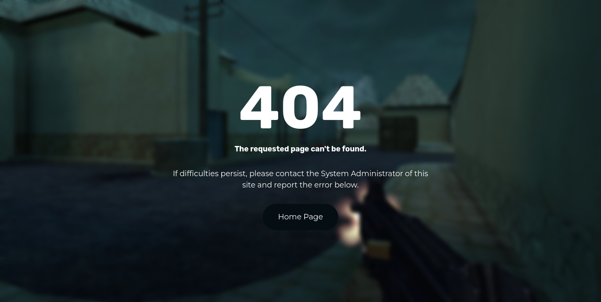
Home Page (300, 216)
